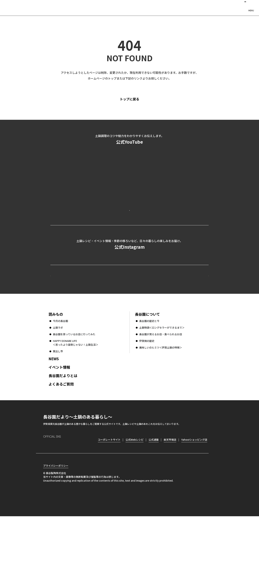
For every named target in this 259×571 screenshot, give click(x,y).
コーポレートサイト (177, 317)
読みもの (56, 362)
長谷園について (147, 362)
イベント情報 (59, 415)
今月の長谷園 (60, 369)
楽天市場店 (170, 488)
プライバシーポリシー (55, 520)
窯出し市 (58, 399)
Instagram (46, 494)
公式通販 (154, 488)
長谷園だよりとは (63, 424)
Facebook (56, 494)
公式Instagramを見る (129, 280)
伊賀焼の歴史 (146, 389)
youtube (76, 494)
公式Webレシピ (94, 317)
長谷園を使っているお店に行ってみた (74, 382)
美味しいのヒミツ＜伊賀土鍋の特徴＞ (160, 396)
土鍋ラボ (58, 376)
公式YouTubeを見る (129, 224)
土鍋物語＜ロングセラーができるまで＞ (162, 376)
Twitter (66, 493)
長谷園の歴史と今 (149, 369)
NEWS (54, 407)
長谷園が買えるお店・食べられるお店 (160, 382)
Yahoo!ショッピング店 (194, 488)
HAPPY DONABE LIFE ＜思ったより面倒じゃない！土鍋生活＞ (75, 391)
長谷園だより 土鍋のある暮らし (129, 7)
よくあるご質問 (61, 432)
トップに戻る (136, 99)
